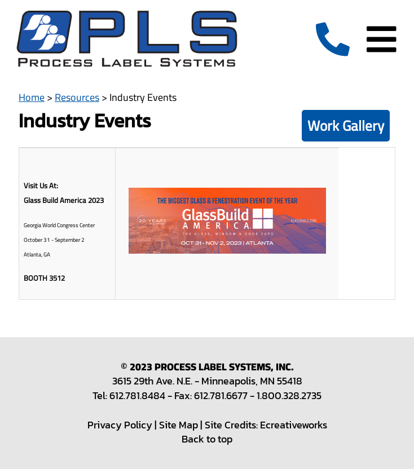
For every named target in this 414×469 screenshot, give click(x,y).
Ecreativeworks (293, 424)
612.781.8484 (137, 395)
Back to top (207, 438)
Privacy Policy (119, 424)
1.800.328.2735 (289, 395)
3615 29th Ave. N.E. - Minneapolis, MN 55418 (207, 380)
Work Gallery (345, 125)
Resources (77, 97)
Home (32, 97)
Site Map (178, 424)
